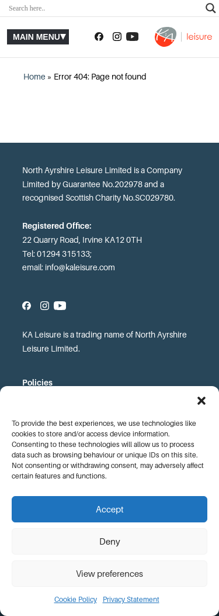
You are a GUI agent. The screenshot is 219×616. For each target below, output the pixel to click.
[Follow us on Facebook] (99, 37)
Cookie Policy (75, 600)
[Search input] (104, 8)
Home (34, 76)
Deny (109, 541)
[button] (201, 401)
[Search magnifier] (211, 8)
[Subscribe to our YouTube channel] (132, 37)
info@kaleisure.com (80, 267)
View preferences (109, 574)
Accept (110, 509)
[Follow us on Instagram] (117, 37)
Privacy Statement (131, 600)
